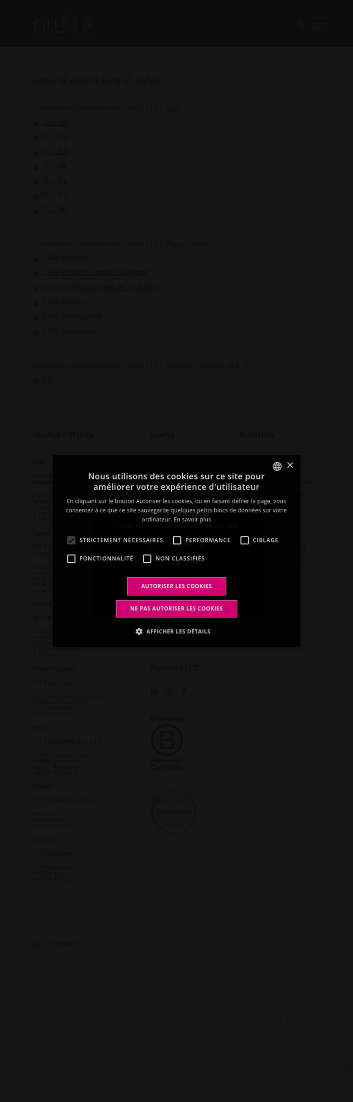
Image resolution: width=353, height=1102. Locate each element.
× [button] (289, 465)
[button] (176, 631)
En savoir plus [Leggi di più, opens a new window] (192, 519)
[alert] (176, 551)
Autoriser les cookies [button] (176, 586)
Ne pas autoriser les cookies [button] (176, 608)
